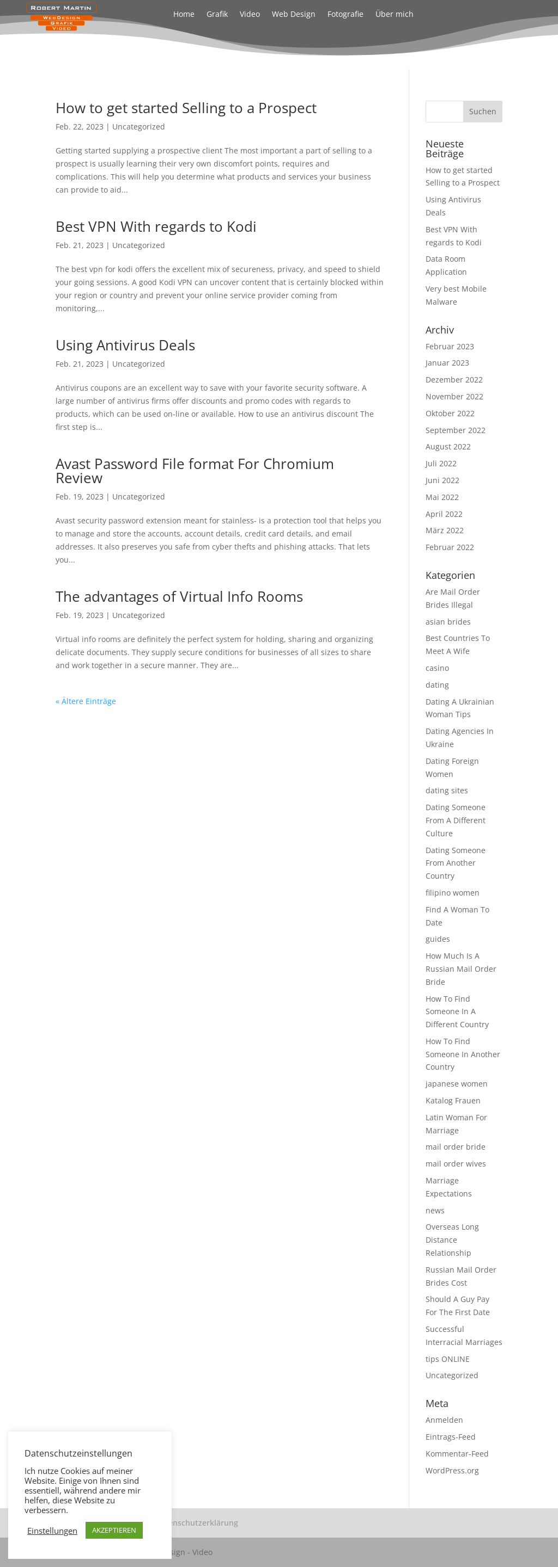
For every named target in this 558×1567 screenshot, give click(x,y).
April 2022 (444, 514)
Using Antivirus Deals (125, 345)
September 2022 (456, 430)
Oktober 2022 (450, 413)
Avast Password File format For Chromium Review (195, 471)
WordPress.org (452, 1470)
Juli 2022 (441, 463)
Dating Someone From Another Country (456, 863)
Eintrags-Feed (451, 1437)
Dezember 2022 (454, 379)
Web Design (294, 14)
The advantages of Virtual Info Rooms (179, 596)
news (435, 1210)
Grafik (217, 14)
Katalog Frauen (453, 1100)
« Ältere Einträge (86, 701)
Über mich (394, 14)
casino (437, 668)
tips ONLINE (448, 1359)
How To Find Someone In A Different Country (457, 1012)
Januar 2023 (447, 362)
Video (250, 14)
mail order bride (456, 1147)
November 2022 (454, 396)
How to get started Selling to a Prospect (186, 108)
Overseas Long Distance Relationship (452, 1239)
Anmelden (444, 1420)
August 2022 (448, 446)
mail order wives (456, 1163)
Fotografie (345, 14)
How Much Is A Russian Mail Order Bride (461, 969)
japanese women (457, 1083)
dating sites (447, 790)
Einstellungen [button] (52, 1530)
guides (438, 939)
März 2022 (445, 530)
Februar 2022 (450, 547)
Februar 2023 (450, 346)
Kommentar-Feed (457, 1453)
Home (184, 14)
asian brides (448, 621)
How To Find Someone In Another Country (463, 1054)
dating (437, 685)
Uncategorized (138, 126)
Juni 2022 (442, 480)
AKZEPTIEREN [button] (114, 1530)
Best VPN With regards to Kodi (156, 226)
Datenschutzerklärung (196, 1522)
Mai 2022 (442, 497)
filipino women (453, 892)
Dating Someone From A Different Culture (456, 820)
